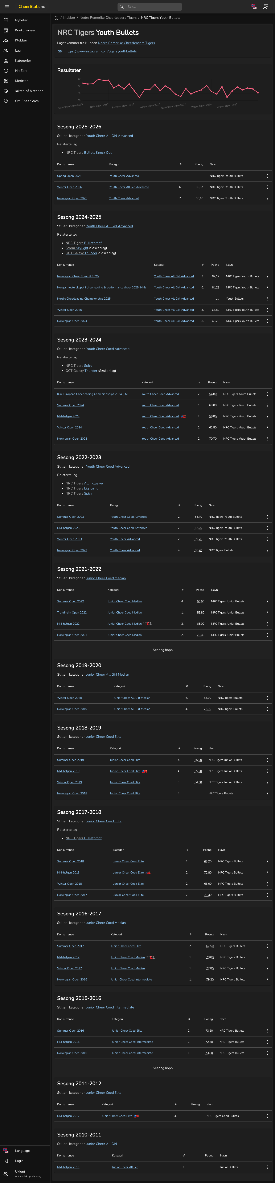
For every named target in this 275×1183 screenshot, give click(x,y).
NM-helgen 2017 (68, 957)
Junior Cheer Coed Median (106, 578)
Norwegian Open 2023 (72, 439)
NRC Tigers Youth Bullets (160, 17)
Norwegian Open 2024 (72, 321)
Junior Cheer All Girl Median (107, 674)
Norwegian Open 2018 (72, 793)
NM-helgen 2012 (68, 1116)
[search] (155, 7)
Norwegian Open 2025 (72, 198)
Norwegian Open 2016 (72, 980)
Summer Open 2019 (70, 760)
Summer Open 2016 (70, 1031)
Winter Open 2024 (69, 427)
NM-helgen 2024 (68, 416)
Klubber (69, 17)
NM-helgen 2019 (68, 771)
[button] (25, 1151)
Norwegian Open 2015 (72, 1053)
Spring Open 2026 (69, 176)
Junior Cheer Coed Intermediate (131, 980)
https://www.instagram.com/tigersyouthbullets (97, 51)
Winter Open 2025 (69, 310)
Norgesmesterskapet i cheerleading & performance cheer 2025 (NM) (101, 287)
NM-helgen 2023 (68, 528)
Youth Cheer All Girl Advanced (109, 135)
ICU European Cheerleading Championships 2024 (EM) (92, 394)
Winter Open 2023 (69, 539)
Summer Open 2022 (70, 601)
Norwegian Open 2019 (72, 709)
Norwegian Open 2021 (72, 635)
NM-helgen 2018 (68, 873)
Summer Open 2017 (70, 946)
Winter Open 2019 (69, 782)
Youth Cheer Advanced (124, 176)
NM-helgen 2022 (68, 624)
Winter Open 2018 (69, 884)
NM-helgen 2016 (68, 1042)
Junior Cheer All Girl (101, 1144)
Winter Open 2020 (69, 698)
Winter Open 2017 (69, 968)
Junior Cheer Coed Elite (104, 736)
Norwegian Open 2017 (72, 895)
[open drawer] (7, 7)
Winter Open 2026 (69, 187)
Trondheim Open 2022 (72, 613)
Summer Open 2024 (70, 405)
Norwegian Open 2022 (72, 550)
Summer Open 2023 (70, 517)
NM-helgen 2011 (68, 1167)
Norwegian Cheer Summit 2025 (78, 276)
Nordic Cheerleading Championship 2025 (84, 299)
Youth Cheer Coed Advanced (108, 349)
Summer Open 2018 (70, 861)
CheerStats (32, 6)
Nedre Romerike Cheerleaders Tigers (108, 17)
